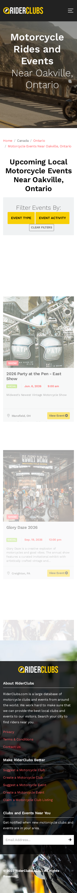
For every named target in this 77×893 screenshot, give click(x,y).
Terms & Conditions (18, 739)
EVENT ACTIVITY (52, 218)
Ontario (39, 141)
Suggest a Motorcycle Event (24, 785)
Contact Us (12, 747)
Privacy (8, 732)
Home (7, 141)
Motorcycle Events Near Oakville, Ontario (39, 146)
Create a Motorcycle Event (23, 792)
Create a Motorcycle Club (23, 777)
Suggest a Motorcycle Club (24, 770)
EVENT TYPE (21, 218)
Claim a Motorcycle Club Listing (28, 800)
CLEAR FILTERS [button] (41, 227)
